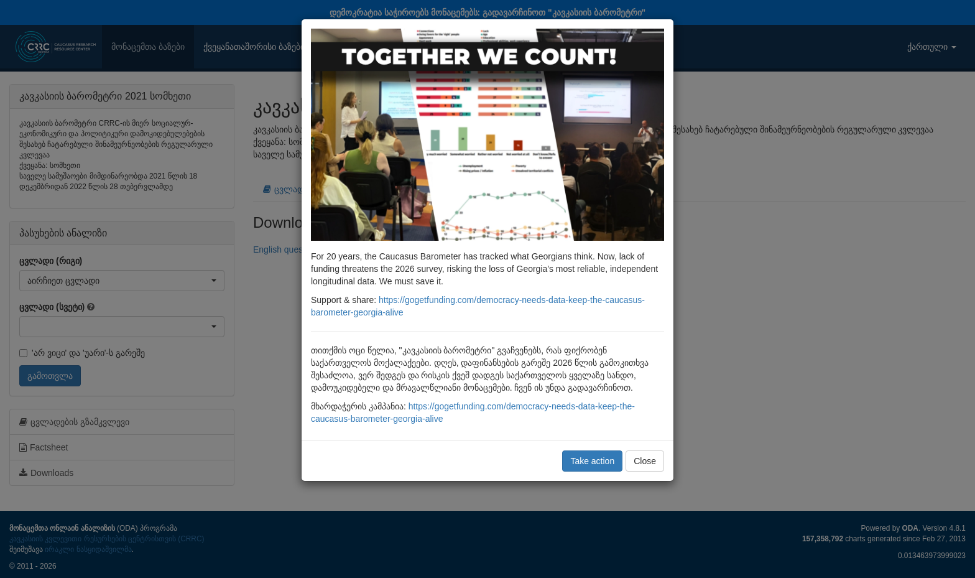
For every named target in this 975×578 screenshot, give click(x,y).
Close (645, 461)
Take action (592, 461)
